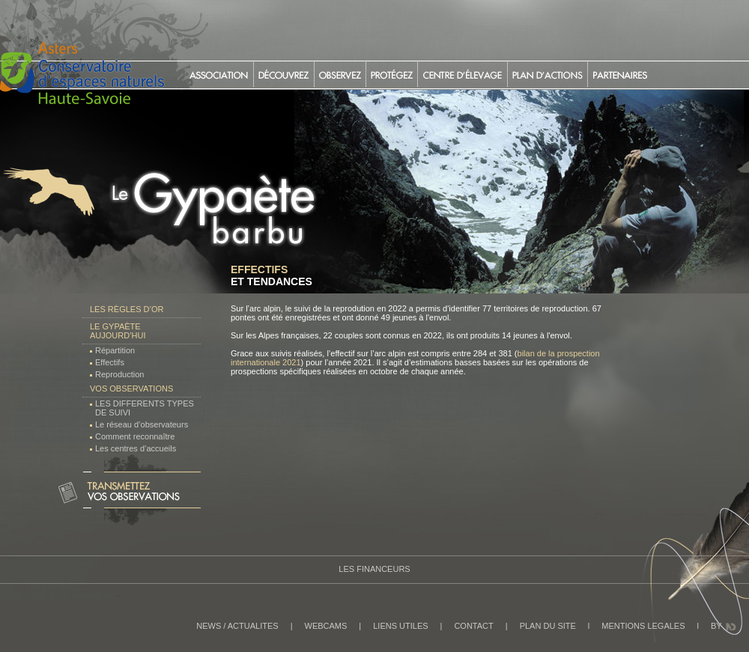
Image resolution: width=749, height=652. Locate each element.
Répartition (115, 350)
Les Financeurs (374, 568)
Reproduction (119, 374)
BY (716, 625)
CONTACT (473, 625)
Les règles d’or (126, 309)
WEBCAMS (326, 625)
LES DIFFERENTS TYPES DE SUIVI (144, 408)
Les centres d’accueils (135, 448)
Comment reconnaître (135, 436)
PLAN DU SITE (548, 625)
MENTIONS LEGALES (643, 625)
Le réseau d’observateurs (141, 424)
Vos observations (131, 388)
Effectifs (109, 362)
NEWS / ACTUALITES (237, 625)
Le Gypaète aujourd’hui (118, 331)
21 (295, 362)
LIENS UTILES (400, 625)
